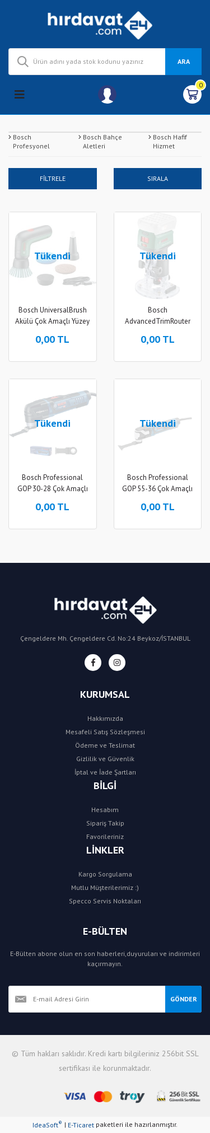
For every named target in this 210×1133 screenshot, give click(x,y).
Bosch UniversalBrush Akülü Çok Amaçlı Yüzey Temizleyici (52, 316)
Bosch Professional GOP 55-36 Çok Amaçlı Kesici (157, 484)
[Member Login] (107, 94)
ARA (184, 61)
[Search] (105, 61)
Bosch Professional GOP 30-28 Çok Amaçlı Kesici (52, 484)
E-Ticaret (81, 1125)
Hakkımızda (105, 718)
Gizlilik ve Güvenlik (105, 758)
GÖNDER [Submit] (183, 999)
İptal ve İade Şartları (105, 772)
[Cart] (192, 94)
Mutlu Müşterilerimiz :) (105, 887)
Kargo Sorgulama (105, 874)
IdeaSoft (47, 1124)
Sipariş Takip (105, 823)
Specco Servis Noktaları (105, 901)
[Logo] (105, 24)
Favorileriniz (105, 836)
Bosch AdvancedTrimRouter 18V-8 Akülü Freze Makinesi (157, 316)
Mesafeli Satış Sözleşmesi (105, 732)
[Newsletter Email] (86, 999)
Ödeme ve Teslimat (105, 745)
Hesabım (105, 809)
